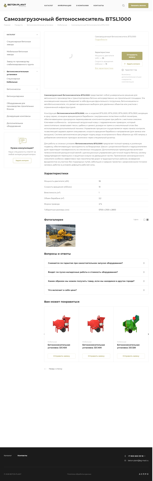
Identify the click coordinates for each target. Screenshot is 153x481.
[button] (96, 263)
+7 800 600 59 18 (135, 456)
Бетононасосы (22, 89)
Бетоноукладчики (15, 96)
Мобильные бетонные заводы (17, 53)
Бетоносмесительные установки (22, 73)
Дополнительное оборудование (15, 124)
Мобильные (12, 82)
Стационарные (13, 79)
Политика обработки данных (79, 474)
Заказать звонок (138, 5)
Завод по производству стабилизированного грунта (20, 63)
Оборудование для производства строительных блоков (20, 106)
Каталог (8, 455)
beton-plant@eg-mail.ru (138, 460)
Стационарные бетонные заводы (19, 43)
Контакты (22, 455)
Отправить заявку (132, 56)
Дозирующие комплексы (19, 116)
